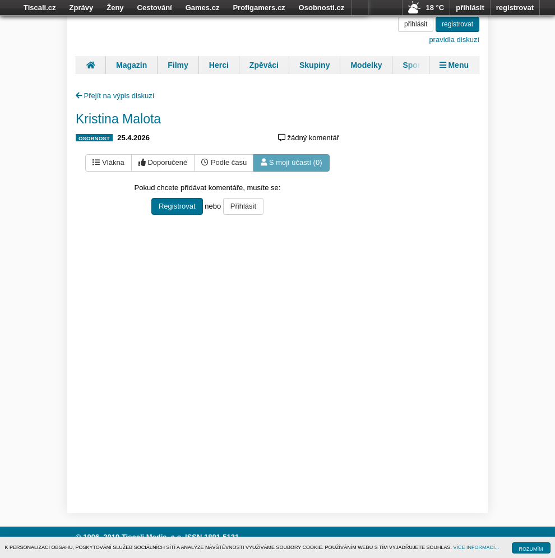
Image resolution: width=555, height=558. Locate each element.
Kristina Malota (118, 119)
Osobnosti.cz (322, 7)
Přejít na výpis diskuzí (115, 95)
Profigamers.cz (259, 7)
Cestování (154, 7)
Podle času (224, 162)
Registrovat (177, 206)
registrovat (515, 7)
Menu (454, 65)
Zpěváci (264, 65)
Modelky (366, 65)
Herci (219, 65)
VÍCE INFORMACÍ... (476, 547)
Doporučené (162, 162)
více (360, 8)
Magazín (131, 65)
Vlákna (108, 162)
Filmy (178, 65)
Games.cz (203, 7)
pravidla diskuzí (454, 39)
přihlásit (470, 7)
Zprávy (82, 7)
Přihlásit (243, 206)
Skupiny (314, 65)
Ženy (115, 7)
